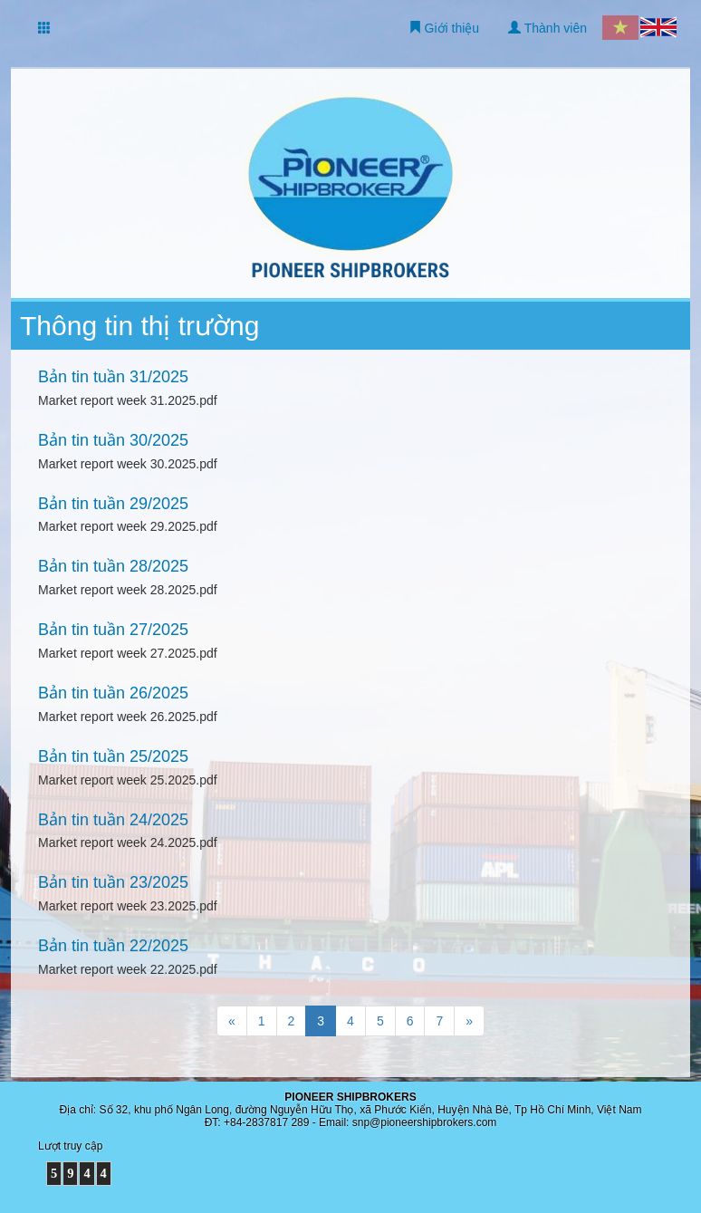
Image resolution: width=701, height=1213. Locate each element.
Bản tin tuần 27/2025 (113, 630)
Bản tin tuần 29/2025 (113, 504)
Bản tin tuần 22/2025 (113, 946)
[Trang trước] (231, 1021)
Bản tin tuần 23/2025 (113, 882)
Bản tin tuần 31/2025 (113, 377)
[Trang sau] (469, 1021)
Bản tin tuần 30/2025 (113, 440)
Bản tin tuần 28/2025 (113, 566)
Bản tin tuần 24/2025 (113, 820)
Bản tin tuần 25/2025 (113, 756)
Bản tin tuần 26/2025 (113, 693)
